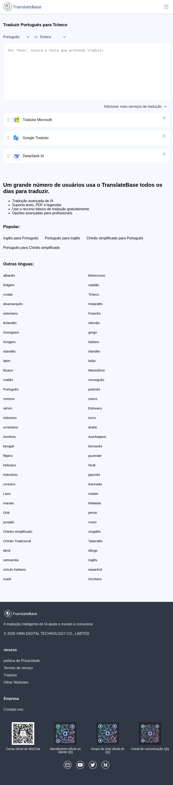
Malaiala (94, 503)
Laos (7, 493)
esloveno (10, 418)
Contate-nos (13, 709)
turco (92, 418)
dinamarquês (13, 304)
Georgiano (11, 332)
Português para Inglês (62, 238)
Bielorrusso (96, 275)
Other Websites (16, 682)
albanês (9, 275)
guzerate (94, 456)
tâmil (6, 550)
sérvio (7, 408)
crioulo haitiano (14, 569)
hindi (92, 465)
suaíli (7, 579)
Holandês (95, 304)
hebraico (9, 465)
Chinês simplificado (17, 531)
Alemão (94, 323)
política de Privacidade (22, 661)
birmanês (95, 446)
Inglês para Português (21, 238)
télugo (93, 550)
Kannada (95, 484)
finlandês (10, 323)
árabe (92, 427)
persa (92, 512)
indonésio (10, 475)
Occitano (95, 579)
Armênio (9, 437)
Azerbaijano (97, 437)
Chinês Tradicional (17, 541)
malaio (93, 493)
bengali (8, 446)
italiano (93, 342)
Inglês (92, 560)
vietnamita (10, 560)
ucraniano (10, 427)
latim (6, 361)
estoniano (10, 313)
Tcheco (93, 294)
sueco (92, 399)
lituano (8, 370)
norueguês (96, 380)
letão (92, 361)
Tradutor (10, 675)
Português (10, 389)
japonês (94, 475)
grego (92, 332)
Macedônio (96, 370)
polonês (94, 389)
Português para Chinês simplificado (31, 248)
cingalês (94, 531)
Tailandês (95, 541)
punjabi (8, 522)
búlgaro (8, 285)
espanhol (95, 569)
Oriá (6, 512)
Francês (94, 313)
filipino (8, 456)
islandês (9, 351)
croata (8, 294)
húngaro (9, 342)
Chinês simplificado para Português (114, 238)
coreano (9, 484)
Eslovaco (95, 408)
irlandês (94, 351)
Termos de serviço (18, 668)
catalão (93, 285)
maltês (8, 380)
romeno (9, 399)
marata (8, 503)
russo (92, 522)
